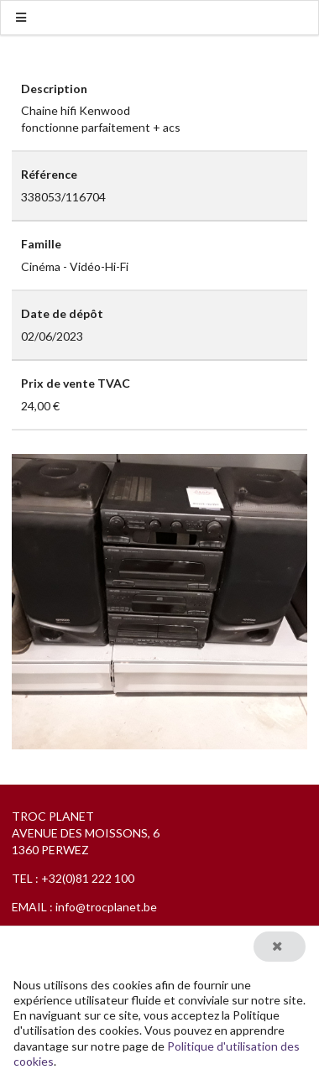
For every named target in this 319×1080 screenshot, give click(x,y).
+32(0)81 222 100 (87, 878)
